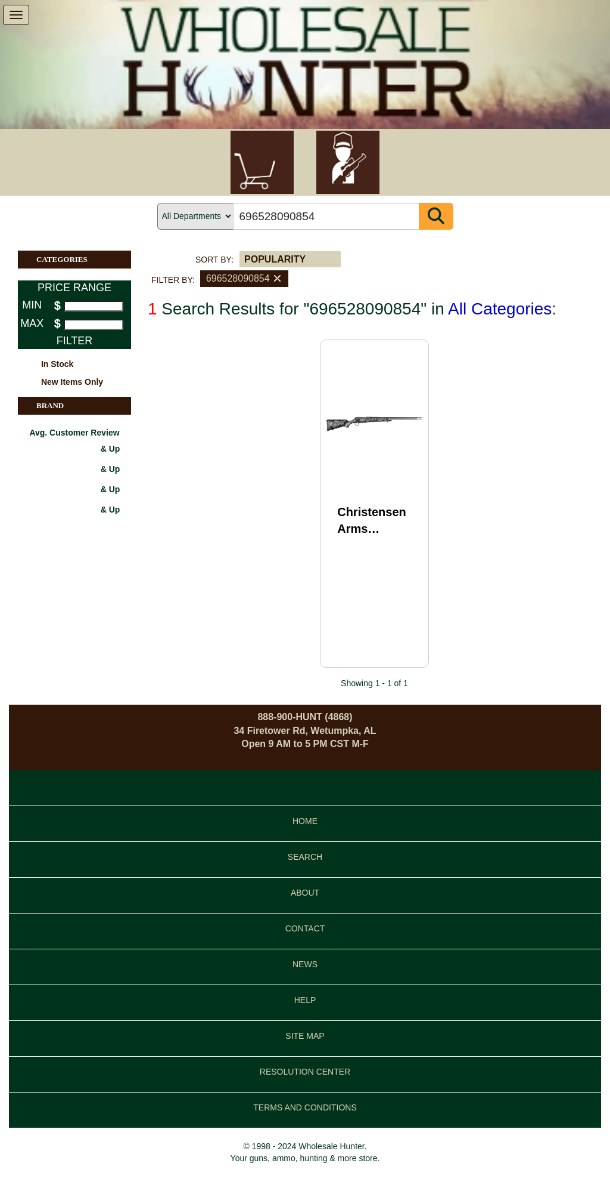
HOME (305, 821)
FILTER (75, 341)
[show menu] (16, 15)
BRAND (83, 406)
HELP (305, 1000)
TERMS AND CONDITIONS (304, 1107)
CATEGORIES (83, 259)
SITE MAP (304, 1036)
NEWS (305, 964)
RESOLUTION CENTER (305, 1071)
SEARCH (305, 857)
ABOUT (305, 892)
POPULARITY (275, 259)
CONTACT (305, 928)
